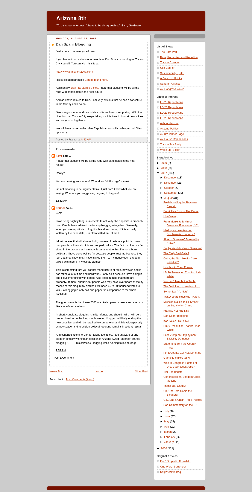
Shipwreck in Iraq (170, 472)
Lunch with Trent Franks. (178, 267)
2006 (164, 448)
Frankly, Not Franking (176, 310)
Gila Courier (167, 67)
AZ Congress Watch (172, 89)
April (167, 426)
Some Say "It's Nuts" (176, 291)
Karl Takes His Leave (176, 321)
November (171, 182)
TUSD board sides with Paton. (182, 296)
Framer (60, 208)
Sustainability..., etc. (172, 73)
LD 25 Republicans (171, 102)
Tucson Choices (169, 62)
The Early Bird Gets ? (177, 253)
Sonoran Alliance (170, 83)
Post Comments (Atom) (80, 379)
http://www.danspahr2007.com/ (74, 71)
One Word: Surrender (173, 466)
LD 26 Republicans (171, 107)
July (167, 411)
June (167, 416)
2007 (164, 173)
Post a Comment (64, 357)
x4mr (59, 155)
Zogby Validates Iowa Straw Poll (183, 248)
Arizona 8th (71, 18)
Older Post (141, 371)
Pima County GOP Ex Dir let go (182, 352)
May (167, 421)
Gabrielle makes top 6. (177, 357)
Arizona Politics (169, 128)
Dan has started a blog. (85, 87)
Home (99, 371)
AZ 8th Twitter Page (172, 134)
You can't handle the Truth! (180, 281)
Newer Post (56, 371)
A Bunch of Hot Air (171, 78)
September (171, 192)
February (170, 437)
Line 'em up (171, 216)
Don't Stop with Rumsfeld (175, 461)
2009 (164, 163)
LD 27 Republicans (171, 112)
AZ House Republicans (174, 139)
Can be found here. (96, 79)
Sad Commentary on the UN (180, 405)
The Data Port (168, 51)
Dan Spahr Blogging (176, 315)
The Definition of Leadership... (182, 286)
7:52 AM (61, 350)
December (171, 177)
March (168, 431)
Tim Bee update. (173, 371)
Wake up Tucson (170, 149)
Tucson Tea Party (170, 144)
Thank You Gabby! (175, 385)
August (168, 198)
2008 (164, 168)
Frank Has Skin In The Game (181, 211)
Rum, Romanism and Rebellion (179, 57)
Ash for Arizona (169, 123)
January (169, 441)
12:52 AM (61, 200)
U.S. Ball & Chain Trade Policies (183, 399)
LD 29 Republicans (171, 118)
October (169, 187)
